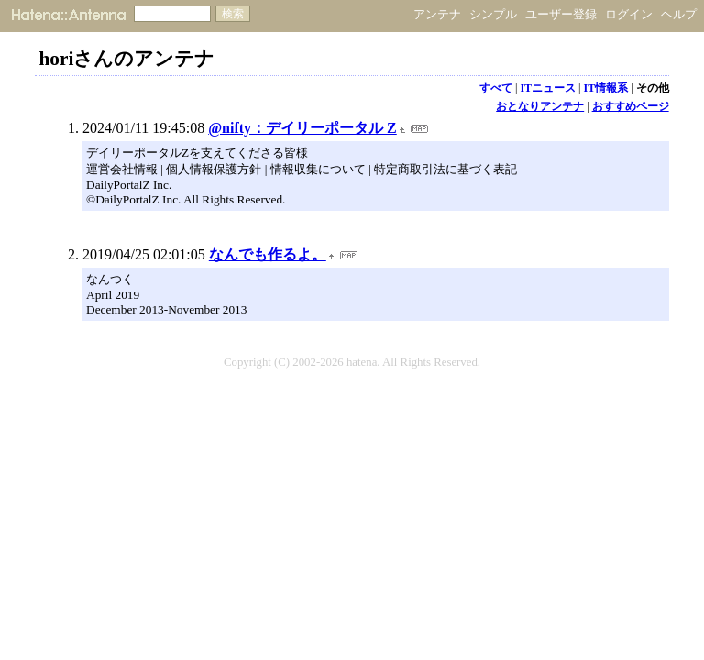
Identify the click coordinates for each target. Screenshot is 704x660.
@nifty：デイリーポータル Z (302, 128)
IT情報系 (606, 88)
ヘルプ (679, 14)
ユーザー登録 (561, 14)
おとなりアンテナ (540, 106)
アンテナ (437, 14)
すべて (495, 88)
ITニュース (548, 88)
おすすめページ (630, 106)
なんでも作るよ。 (267, 254)
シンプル (493, 14)
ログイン (629, 14)
